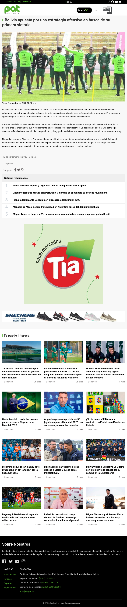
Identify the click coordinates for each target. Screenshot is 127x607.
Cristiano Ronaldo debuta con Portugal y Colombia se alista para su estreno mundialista (60, 192)
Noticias (8, 579)
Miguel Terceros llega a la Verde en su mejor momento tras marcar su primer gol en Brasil (61, 214)
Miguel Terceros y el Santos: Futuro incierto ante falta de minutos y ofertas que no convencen (105, 517)
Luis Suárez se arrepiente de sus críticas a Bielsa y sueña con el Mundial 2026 (61, 469)
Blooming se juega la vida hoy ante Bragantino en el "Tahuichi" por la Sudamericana (20, 469)
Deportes (9, 163)
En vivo (83, 10)
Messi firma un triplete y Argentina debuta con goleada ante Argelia (49, 185)
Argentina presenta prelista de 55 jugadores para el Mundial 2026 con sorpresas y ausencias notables (63, 422)
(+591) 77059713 (49, 582)
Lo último (8, 2)
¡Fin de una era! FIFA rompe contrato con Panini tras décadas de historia (105, 422)
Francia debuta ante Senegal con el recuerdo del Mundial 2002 (46, 199)
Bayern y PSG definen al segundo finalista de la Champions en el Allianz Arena (20, 517)
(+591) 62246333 (47, 578)
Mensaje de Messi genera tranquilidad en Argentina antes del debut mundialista (56, 207)
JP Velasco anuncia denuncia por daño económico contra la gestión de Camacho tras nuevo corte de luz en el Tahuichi (21, 373)
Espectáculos (10, 587)
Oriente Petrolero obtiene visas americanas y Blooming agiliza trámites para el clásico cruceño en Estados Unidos (105, 373)
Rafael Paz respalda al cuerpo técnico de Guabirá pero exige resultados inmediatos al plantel (61, 517)
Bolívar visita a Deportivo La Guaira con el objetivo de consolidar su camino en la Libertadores (105, 469)
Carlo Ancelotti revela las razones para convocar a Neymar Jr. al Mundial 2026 (20, 422)
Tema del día (10, 574)
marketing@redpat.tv (51, 587)
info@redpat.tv (27, 591)
